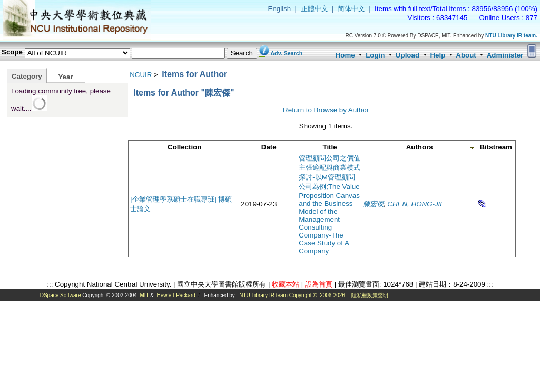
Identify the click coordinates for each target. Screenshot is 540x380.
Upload (407, 55)
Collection (184, 147)
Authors (419, 147)
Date (269, 147)
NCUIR (141, 75)
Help (437, 55)
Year (65, 77)
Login (375, 55)
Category (27, 76)
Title (330, 147)
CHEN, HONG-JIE (416, 204)
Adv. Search (286, 53)
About (466, 55)
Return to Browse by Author (326, 110)
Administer (505, 55)
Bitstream (495, 147)
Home (345, 55)
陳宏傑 (373, 204)
